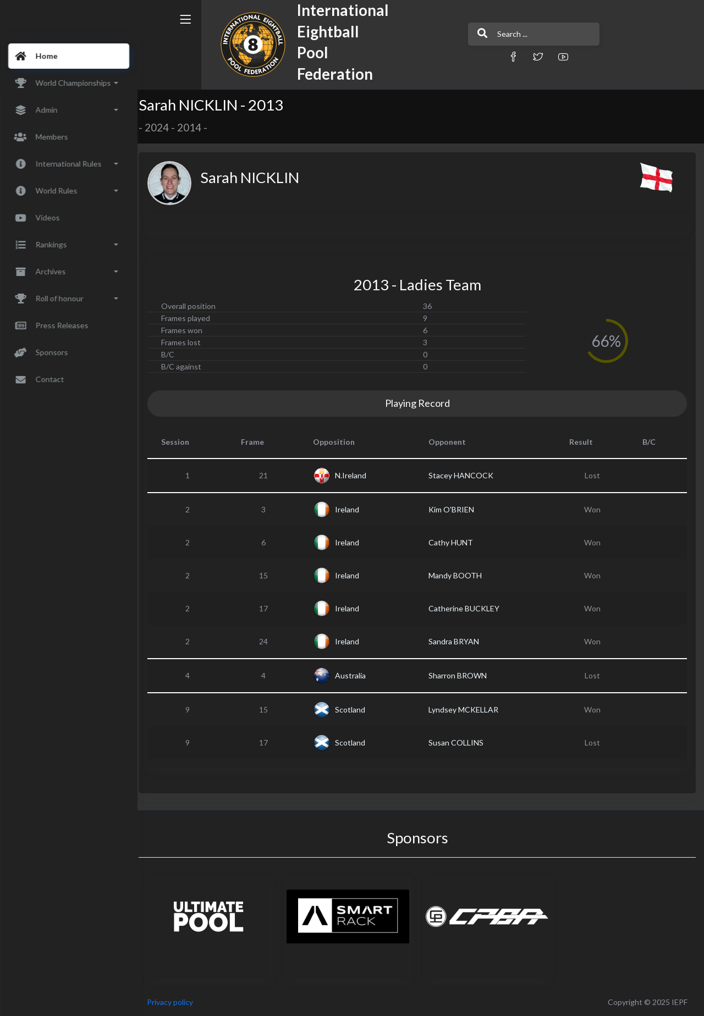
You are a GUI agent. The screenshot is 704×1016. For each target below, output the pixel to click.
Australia (355, 675)
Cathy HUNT (454, 542)
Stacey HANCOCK (464, 475)
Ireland (352, 509)
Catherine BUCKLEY (467, 608)
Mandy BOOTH (459, 575)
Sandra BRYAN (457, 641)
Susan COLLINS (459, 742)
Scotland (355, 709)
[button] (481, 56)
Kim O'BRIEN (455, 509)
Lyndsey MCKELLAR (467, 709)
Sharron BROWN (461, 675)
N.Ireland (355, 475)
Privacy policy (177, 1002)
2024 (164, 128)
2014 (196, 128)
